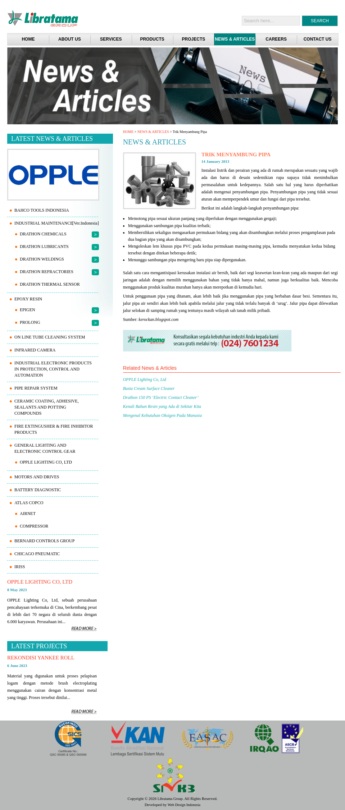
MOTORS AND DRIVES (36, 476)
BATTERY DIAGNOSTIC (37, 489)
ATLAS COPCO (28, 502)
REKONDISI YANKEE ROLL (40, 658)
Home (28, 39)
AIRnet (28, 513)
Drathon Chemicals (43, 233)
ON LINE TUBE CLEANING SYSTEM (49, 337)
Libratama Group (170, 799)
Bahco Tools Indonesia (41, 210)
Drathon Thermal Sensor (50, 284)
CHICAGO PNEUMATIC (37, 553)
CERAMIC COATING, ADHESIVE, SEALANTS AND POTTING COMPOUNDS (46, 407)
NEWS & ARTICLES (235, 39)
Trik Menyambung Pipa (236, 154)
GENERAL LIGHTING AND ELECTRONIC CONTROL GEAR (45, 448)
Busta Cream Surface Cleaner (149, 388)
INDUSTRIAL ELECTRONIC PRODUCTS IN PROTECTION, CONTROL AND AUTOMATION (53, 369)
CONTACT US (318, 39)
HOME (128, 132)
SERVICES (111, 39)
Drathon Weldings (42, 259)
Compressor (34, 526)
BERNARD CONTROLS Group (44, 540)
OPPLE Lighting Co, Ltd (144, 379)
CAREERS (276, 39)
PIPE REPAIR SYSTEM (36, 388)
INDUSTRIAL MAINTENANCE (43, 223)
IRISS (19, 566)
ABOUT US (69, 39)
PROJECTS (193, 39)
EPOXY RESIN (28, 299)
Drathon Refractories (46, 271)
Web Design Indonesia (184, 805)
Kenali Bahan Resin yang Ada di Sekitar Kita (162, 406)
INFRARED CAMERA (34, 350)
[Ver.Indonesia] (85, 223)
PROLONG (30, 322)
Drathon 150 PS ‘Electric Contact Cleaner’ (161, 397)
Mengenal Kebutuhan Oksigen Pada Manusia (162, 415)
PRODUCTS (152, 39)
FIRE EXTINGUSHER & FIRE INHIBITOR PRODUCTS (53, 429)
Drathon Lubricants (44, 246)
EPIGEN (27, 309)
